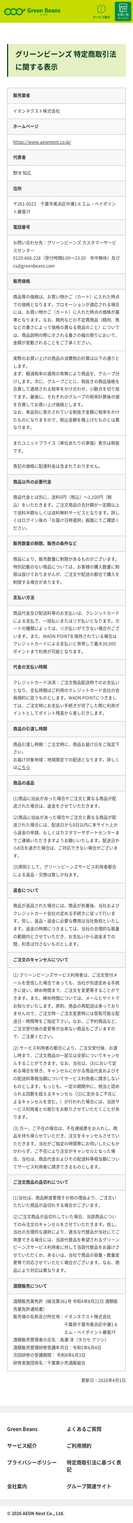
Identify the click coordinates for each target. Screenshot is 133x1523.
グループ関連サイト (89, 1486)
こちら (23, 767)
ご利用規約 (79, 1445)
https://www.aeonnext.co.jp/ (42, 142)
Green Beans (22, 1428)
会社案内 (17, 1486)
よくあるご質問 (84, 1428)
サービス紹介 (22, 1445)
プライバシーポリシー (32, 1462)
